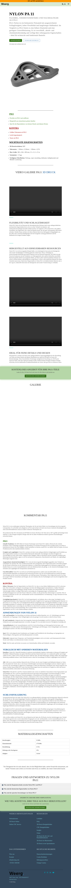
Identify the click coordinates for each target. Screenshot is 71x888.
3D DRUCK (48, 172)
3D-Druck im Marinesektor (44, 840)
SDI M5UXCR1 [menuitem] (13, 879)
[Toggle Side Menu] (68, 4)
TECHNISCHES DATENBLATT (32, 40)
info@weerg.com (14, 860)
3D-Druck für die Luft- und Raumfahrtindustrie (44, 837)
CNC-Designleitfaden (43, 827)
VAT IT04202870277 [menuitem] (24, 877)
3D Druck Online (14, 821)
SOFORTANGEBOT (15, 40)
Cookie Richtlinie (42, 857)
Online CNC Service (15, 824)
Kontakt (11, 857)
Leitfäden (39, 818)
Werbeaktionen (13, 818)
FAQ (38, 821)
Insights (39, 830)
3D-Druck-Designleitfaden (44, 824)
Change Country (41, 863)
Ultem (38, 833)
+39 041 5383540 (14, 863)
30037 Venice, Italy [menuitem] (13, 877)
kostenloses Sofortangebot (35, 376)
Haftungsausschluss (42, 860)
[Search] (62, 4)
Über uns (12, 854)
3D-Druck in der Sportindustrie (46, 843)
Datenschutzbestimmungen (44, 854)
